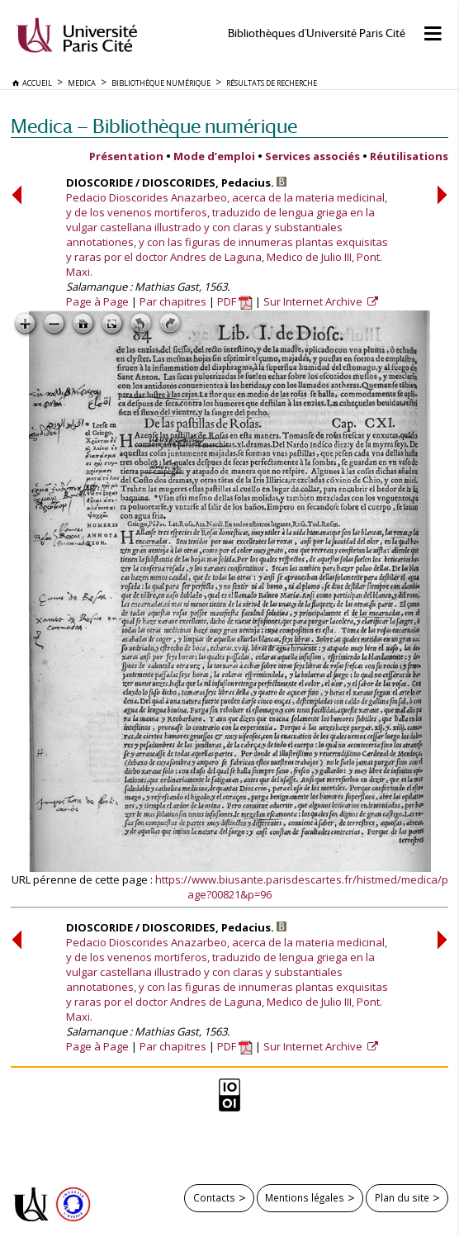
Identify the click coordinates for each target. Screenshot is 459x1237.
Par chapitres (173, 301)
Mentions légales (304, 1197)
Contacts (214, 1197)
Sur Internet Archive (314, 301)
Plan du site (402, 1197)
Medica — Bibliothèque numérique (154, 126)
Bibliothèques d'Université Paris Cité (316, 33)
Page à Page (97, 301)
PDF (235, 301)
